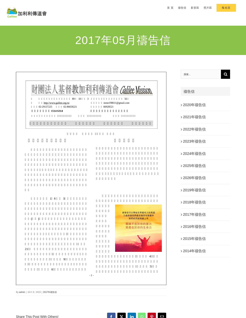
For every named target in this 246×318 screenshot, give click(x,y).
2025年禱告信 (194, 166)
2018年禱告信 (194, 202)
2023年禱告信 (194, 141)
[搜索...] (201, 74)
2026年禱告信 (194, 178)
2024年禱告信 (194, 154)
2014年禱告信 (194, 251)
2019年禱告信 (194, 190)
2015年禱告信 (194, 239)
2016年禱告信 (194, 227)
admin (22, 292)
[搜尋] (225, 74)
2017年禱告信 (50, 292)
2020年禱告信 (194, 105)
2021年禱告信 (194, 117)
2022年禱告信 (194, 129)
